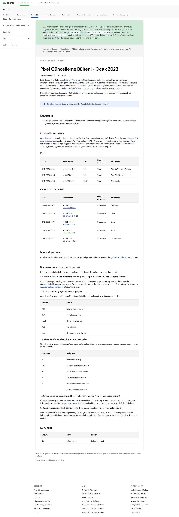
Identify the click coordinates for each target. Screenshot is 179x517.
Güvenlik (61, 61)
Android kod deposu (41, 490)
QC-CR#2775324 (69, 208)
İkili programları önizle (42, 501)
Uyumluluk (66, 15)
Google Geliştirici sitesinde (91, 104)
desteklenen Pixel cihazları (72, 80)
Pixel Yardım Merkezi (138, 494)
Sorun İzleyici (135, 512)
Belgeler (7, 9)
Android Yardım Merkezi (139, 490)
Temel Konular (50, 15)
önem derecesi (46, 141)
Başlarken (21, 15)
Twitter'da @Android (89, 490)
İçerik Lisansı (64, 454)
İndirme (36, 497)
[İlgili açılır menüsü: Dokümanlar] (32, 3)
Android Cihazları (84, 15)
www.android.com (137, 501)
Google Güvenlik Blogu (90, 501)
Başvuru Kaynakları (120, 15)
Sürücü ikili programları (42, 508)
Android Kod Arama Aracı (48, 3)
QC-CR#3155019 (69, 233)
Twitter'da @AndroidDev (91, 494)
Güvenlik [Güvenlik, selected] (34, 15)
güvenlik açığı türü (130, 138)
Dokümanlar (51, 61)
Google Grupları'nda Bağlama (93, 512)
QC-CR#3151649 (69, 216)
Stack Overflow (136, 508)
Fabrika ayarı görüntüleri (42, 505)
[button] (13, 19)
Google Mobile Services (139, 505)
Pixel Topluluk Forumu (122, 257)
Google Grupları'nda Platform (93, 505)
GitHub (36, 512)
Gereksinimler (39, 494)
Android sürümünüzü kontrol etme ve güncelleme (81, 88)
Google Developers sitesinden (73, 403)
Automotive (102, 15)
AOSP (42, 61)
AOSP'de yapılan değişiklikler (67, 38)
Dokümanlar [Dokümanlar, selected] (25, 3)
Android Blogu (87, 497)
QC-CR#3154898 (69, 224)
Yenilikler (6, 15)
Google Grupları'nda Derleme (93, 508)
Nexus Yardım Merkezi (139, 497)
